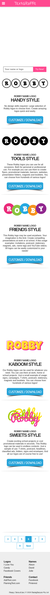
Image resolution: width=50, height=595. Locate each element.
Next (28, 546)
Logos (7, 561)
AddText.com (10, 580)
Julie (31, 571)
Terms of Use (19, 592)
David (31, 568)
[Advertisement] (25, 36)
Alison (32, 565)
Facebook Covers (12, 571)
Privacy (11, 592)
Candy (7, 568)
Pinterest (33, 583)
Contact (33, 577)
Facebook (33, 580)
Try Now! (39, 69)
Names (32, 561)
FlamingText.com (12, 583)
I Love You (9, 565)
